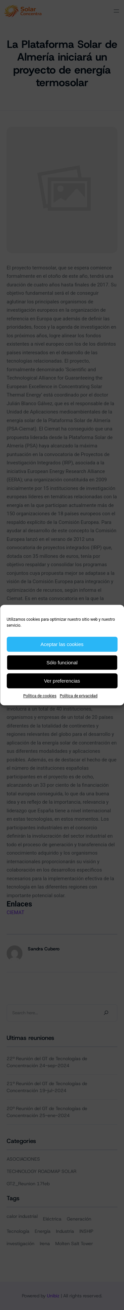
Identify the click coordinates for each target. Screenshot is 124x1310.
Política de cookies (40, 696)
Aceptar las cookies (61, 644)
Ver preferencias (62, 681)
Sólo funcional (61, 662)
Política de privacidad (79, 696)
